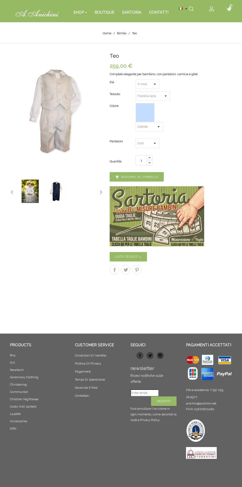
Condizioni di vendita (90, 355)
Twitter (150, 355)
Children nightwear (24, 399)
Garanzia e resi (86, 387)
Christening (18, 384)
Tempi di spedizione (90, 379)
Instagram (160, 355)
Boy (13, 355)
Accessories (18, 421)
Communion (19, 392)
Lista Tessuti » (128, 256)
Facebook (139, 355)
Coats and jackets (23, 406)
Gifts (13, 428)
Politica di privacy (88, 363)
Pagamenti (83, 371)
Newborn (17, 370)
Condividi (114, 269)
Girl (12, 362)
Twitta (125, 269)
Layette (15, 414)
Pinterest (136, 269)
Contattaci (82, 395)
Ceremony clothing (24, 377)
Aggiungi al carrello (136, 177)
